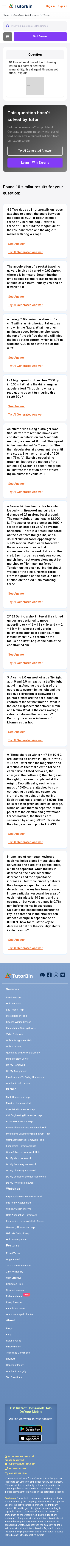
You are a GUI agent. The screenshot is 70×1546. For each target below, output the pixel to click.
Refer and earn (14, 1296)
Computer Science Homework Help (25, 1139)
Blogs (9, 1328)
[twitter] (62, 974)
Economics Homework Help (21, 1146)
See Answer (16, 244)
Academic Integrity (16, 1371)
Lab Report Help (15, 1009)
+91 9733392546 (17, 1468)
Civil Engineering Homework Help (24, 1115)
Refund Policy (13, 1340)
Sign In (50, 6)
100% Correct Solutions (18, 1265)
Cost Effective (13, 1277)
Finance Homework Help (19, 1121)
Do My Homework (16, 1065)
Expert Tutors (13, 1253)
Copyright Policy (15, 1365)
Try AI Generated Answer (25, 252)
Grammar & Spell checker (19, 1314)
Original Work (13, 1259)
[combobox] (35, 26)
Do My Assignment (16, 1071)
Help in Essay (13, 1003)
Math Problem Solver (17, 1058)
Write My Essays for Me (18, 1208)
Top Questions (14, 1377)
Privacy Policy (13, 1346)
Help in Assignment (16, 1239)
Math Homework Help (18, 1097)
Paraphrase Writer (15, 1308)
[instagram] (56, 974)
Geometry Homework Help (20, 1227)
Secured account (15, 1290)
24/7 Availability (14, 1271)
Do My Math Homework (19, 1158)
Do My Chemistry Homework (21, 1170)
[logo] (20, 6)
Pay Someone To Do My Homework (25, 1077)
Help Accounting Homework (21, 1215)
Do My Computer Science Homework (26, 1176)
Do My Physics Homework (20, 1182)
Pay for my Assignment (18, 1202)
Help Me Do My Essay (17, 1233)
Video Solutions (14, 1034)
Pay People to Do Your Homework (24, 1196)
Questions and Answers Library (23, 1052)
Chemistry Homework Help (20, 1109)
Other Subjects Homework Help (23, 1152)
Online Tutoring (14, 1046)
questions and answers (26, 15)
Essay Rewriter (14, 1302)
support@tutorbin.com (21, 1463)
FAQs (9, 1334)
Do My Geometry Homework (21, 1164)
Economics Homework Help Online (25, 1221)
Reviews (10, 1358)
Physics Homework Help (19, 1103)
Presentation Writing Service (21, 1028)
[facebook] (42, 974)
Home (6, 15)
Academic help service (18, 1083)
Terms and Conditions (18, 1352)
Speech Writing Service (18, 1022)
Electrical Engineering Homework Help (26, 1127)
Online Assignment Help (19, 1040)
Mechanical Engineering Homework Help (28, 1133)
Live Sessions (13, 997)
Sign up (62, 6)
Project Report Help (16, 1015)
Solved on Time (14, 1284)
